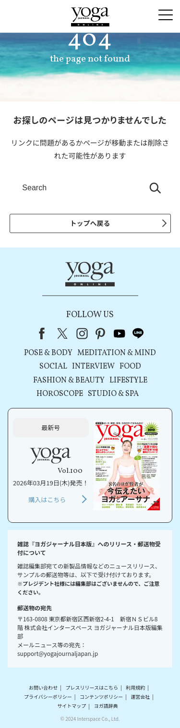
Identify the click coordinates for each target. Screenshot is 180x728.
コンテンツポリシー (101, 696)
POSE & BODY (48, 353)
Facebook (44, 333)
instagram (82, 333)
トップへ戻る (90, 223)
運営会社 (140, 696)
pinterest (101, 333)
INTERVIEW (93, 366)
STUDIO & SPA (113, 394)
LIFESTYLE (128, 380)
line (138, 333)
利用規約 (135, 687)
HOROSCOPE (59, 394)
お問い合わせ (43, 687)
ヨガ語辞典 (106, 706)
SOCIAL (53, 366)
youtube (119, 333)
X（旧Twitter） (63, 333)
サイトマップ (71, 706)
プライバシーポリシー (48, 696)
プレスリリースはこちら (91, 687)
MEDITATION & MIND (116, 353)
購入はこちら (47, 499)
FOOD (130, 366)
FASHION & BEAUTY (69, 380)
